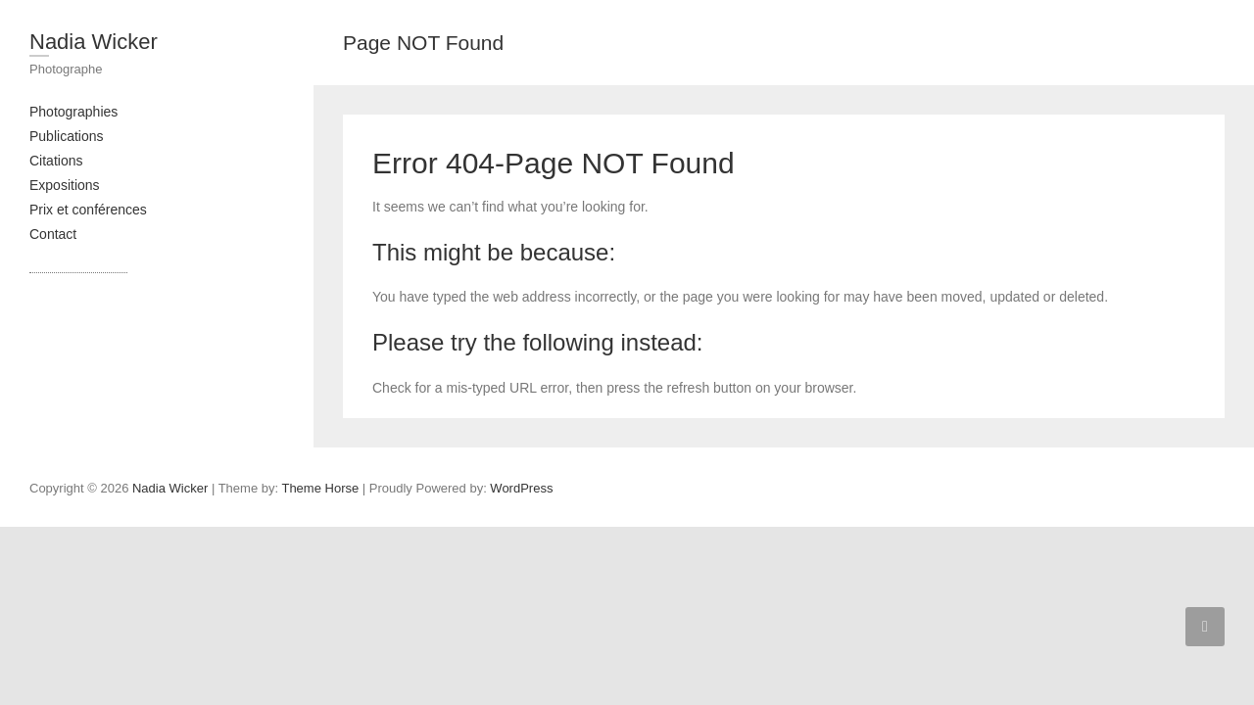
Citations (55, 160)
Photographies (73, 111)
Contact (52, 234)
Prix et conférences (88, 209)
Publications (66, 136)
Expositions (64, 185)
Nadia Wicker (93, 41)
